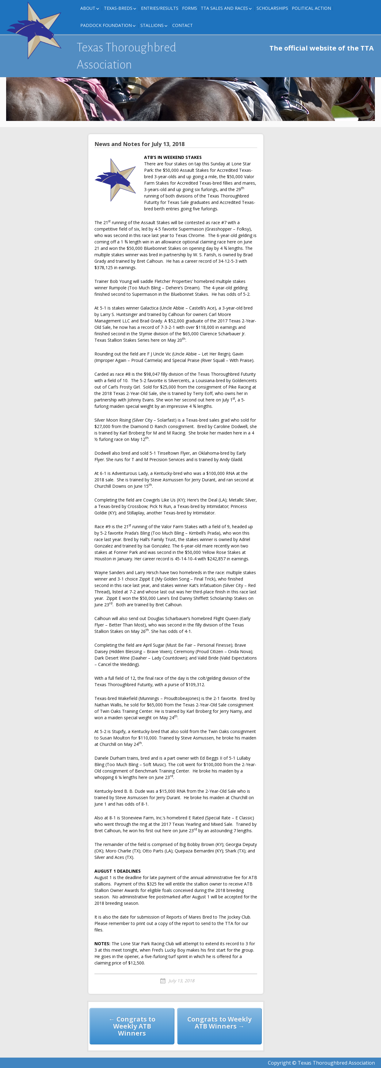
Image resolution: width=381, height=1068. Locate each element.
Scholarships (272, 8)
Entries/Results (159, 8)
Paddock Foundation (106, 25)
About (87, 8)
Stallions (152, 25)
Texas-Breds (118, 8)
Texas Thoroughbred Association (126, 56)
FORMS (189, 8)
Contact (182, 25)
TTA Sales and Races (224, 8)
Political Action (311, 8)
